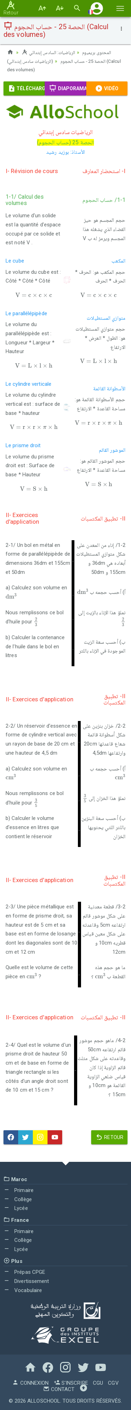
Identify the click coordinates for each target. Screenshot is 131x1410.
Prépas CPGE (24, 1272)
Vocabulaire (22, 1289)
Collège (17, 1199)
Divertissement (26, 1280)
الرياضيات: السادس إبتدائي (48, 52)
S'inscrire (71, 1382)
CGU (98, 1382)
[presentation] (33, 294)
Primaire (18, 1189)
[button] (97, 8)
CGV (113, 1382)
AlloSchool (43, 1400)
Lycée (15, 1208)
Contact (58, 1389)
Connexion (30, 1382)
